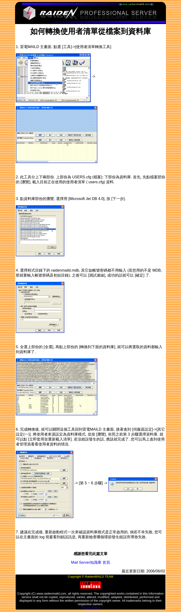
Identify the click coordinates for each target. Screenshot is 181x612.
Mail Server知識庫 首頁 (90, 562)
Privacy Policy (90, 607)
